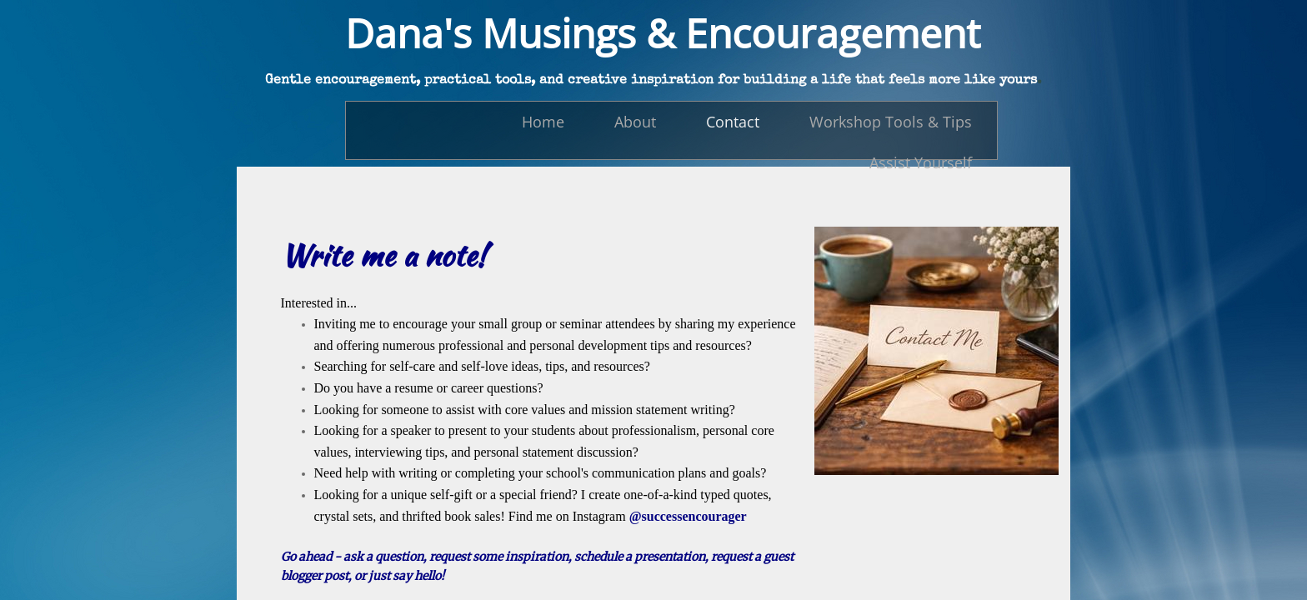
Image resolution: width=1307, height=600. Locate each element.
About (635, 122)
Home (543, 122)
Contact (732, 122)
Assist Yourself (920, 162)
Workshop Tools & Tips (890, 122)
